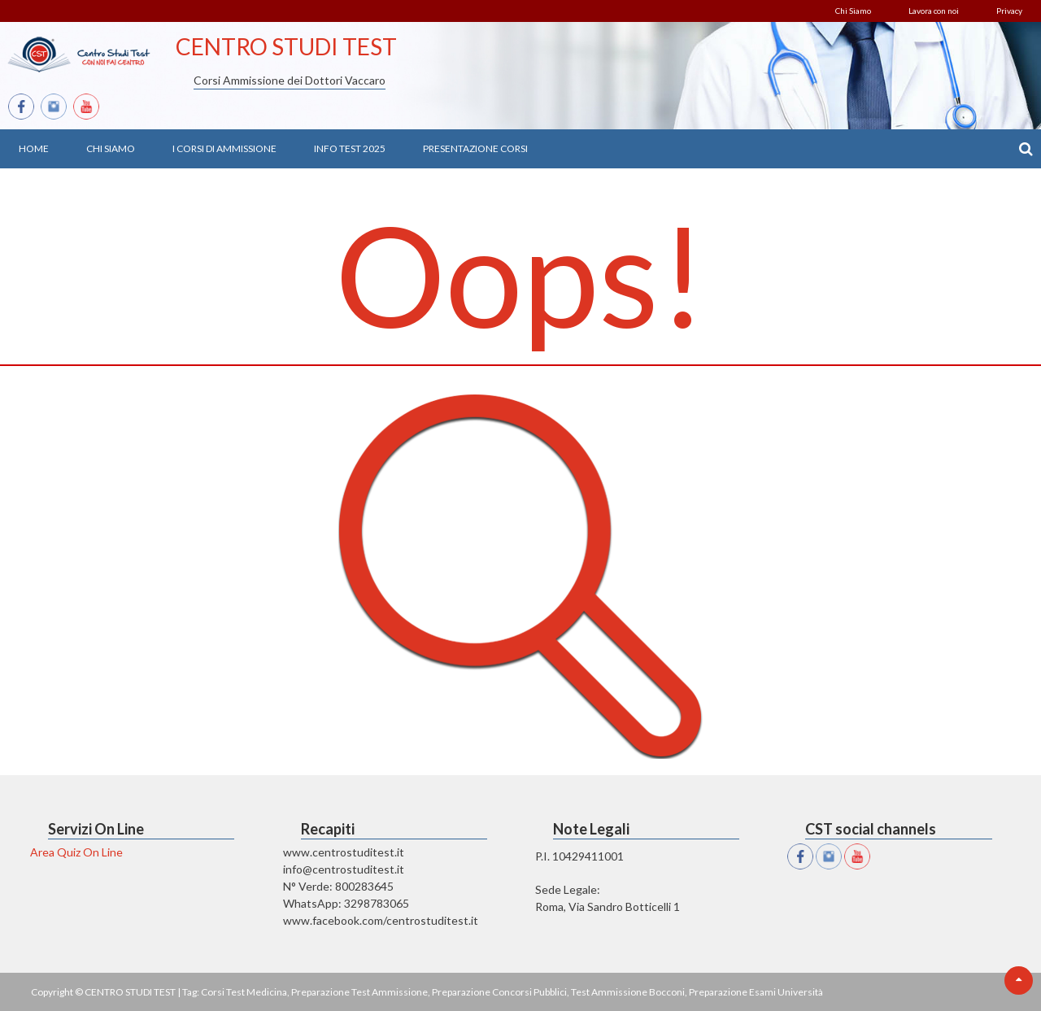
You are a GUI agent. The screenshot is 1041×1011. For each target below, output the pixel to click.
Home (34, 148)
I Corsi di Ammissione (224, 148)
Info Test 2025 (349, 148)
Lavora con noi (933, 10)
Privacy (1009, 10)
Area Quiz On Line (76, 852)
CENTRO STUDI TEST (286, 46)
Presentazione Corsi (475, 148)
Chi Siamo (853, 10)
